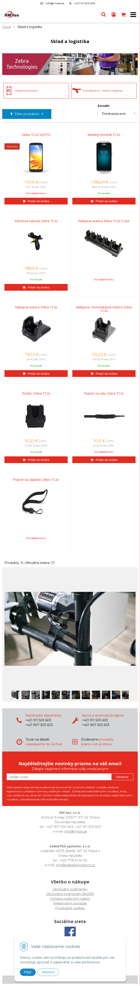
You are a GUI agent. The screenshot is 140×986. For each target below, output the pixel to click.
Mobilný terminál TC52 (104, 135)
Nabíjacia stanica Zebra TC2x (36, 307)
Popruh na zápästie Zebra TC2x (36, 479)
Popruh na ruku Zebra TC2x (104, 393)
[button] (104, 14)
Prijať (27, 972)
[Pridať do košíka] (36, 201)
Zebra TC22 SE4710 (36, 135)
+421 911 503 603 (84, 3)
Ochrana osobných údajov (70, 899)
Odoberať (122, 777)
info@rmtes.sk (55, 3)
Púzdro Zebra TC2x (36, 393)
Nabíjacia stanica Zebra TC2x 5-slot (104, 221)
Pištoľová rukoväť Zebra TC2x (36, 221)
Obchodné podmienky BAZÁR (70, 894)
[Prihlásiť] (113, 14)
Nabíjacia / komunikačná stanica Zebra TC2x (104, 309)
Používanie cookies (70, 908)
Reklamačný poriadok (70, 903)
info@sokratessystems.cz (75, 865)
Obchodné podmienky (70, 889)
